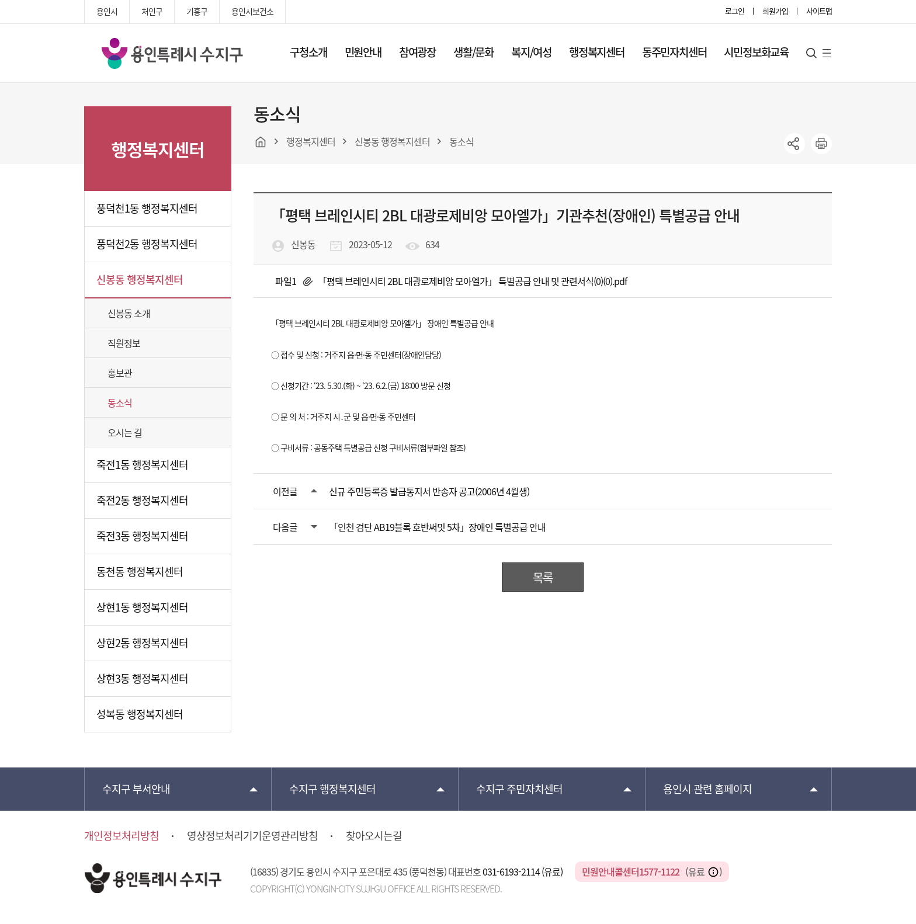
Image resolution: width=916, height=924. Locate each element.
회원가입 (775, 10)
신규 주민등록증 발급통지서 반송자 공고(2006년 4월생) (429, 491)
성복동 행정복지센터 (139, 714)
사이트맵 (819, 10)
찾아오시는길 (374, 835)
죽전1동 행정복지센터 (142, 465)
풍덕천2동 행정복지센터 (146, 244)
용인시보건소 (252, 11)
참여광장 (417, 52)
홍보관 (119, 373)
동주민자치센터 (674, 52)
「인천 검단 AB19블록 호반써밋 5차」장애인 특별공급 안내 (437, 527)
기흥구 (196, 11)
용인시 (106, 11)
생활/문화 (473, 52)
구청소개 (308, 52)
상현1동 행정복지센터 (142, 607)
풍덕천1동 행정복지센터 (146, 208)
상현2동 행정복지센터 (142, 643)
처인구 (151, 11)
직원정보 (123, 343)
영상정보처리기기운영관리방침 (252, 835)
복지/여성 (531, 52)
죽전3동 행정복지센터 (142, 536)
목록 (543, 577)
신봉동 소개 (128, 313)
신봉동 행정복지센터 (139, 279)
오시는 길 (124, 432)
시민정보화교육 (756, 52)
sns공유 (794, 143)
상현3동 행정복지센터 (142, 678)
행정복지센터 (596, 52)
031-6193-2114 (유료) (523, 871)
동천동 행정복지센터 (139, 571)
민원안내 (363, 52)
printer (821, 143)
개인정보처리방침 (121, 835)
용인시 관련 (707, 789)
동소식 (119, 402)
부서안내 (136, 789)
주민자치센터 (519, 789)
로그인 (734, 10)
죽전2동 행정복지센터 (142, 500)
